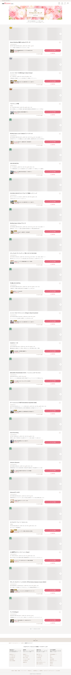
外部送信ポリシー (30, 670)
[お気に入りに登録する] (60, 42)
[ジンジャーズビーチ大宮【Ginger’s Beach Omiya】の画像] (35, 64)
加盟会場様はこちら (36, 670)
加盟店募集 (41, 670)
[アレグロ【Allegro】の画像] (35, 603)
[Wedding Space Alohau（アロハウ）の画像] (35, 215)
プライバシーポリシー (24, 670)
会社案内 (12, 670)
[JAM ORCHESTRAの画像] (35, 155)
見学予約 (52, 53)
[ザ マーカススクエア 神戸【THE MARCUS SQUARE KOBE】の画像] (35, 394)
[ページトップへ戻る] (35, 640)
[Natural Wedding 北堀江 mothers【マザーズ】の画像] (35, 34)
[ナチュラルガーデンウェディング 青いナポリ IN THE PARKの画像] (35, 245)
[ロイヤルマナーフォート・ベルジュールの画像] (35, 514)
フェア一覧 (52, 50)
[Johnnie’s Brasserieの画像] (35, 454)
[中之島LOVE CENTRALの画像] (35, 274)
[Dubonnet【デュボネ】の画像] (35, 484)
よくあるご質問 (57, 670)
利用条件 (19, 670)
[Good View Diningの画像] (35, 424)
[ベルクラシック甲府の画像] (35, 95)
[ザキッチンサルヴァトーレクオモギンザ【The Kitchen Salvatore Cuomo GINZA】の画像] (35, 573)
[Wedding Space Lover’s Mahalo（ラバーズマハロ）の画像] (35, 125)
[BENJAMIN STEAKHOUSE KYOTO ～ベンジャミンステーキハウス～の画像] (35, 364)
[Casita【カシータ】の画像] (35, 334)
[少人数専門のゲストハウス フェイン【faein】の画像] (35, 544)
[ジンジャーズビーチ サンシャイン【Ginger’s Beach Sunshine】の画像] (35, 304)
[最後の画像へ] (60, 34)
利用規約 (16, 670)
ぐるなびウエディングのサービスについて (49, 670)
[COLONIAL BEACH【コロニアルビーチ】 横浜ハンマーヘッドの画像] (35, 185)
